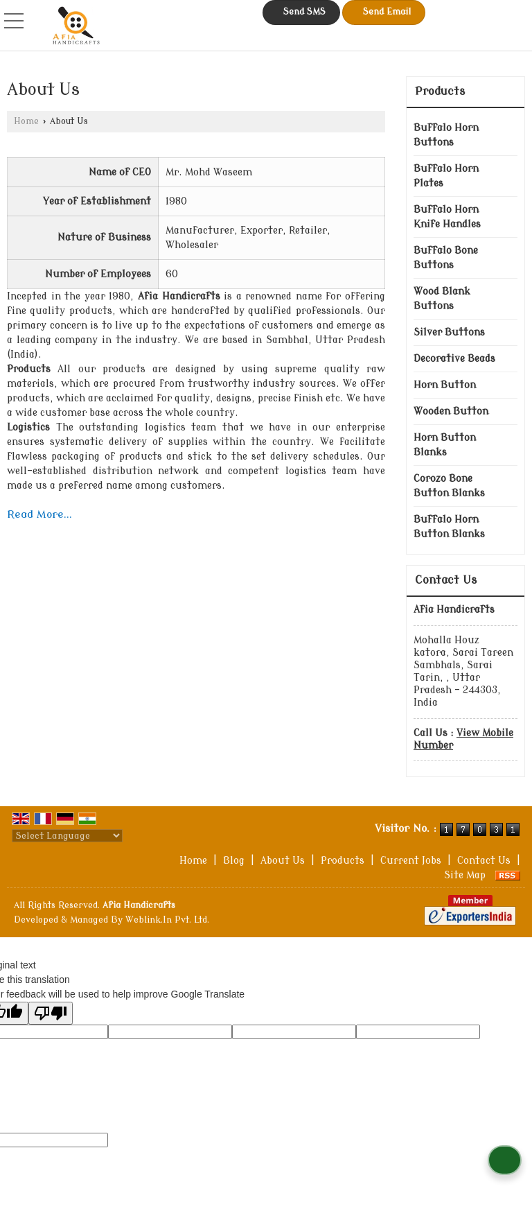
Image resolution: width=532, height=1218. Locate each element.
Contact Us (484, 860)
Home (26, 121)
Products (440, 91)
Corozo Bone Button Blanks (449, 485)
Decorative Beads (454, 359)
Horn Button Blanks (445, 445)
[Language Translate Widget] (67, 835)
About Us (282, 860)
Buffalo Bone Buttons (446, 257)
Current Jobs (410, 860)
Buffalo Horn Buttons (446, 135)
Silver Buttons (449, 332)
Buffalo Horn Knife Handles (447, 217)
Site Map (465, 875)
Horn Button (445, 385)
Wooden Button (451, 411)
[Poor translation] (50, 1013)
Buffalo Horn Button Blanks (449, 526)
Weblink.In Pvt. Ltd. (167, 920)
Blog (234, 860)
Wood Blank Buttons (442, 298)
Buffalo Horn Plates (446, 176)
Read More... (39, 514)
